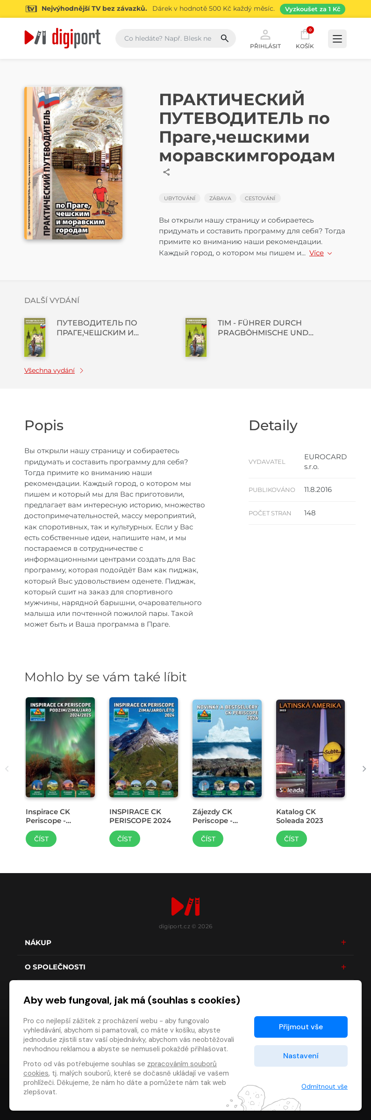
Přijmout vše (301, 1027)
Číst (41, 839)
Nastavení (301, 1056)
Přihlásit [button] (265, 38)
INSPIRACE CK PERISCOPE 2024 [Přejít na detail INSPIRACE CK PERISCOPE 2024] (140, 816)
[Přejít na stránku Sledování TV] (185, 9)
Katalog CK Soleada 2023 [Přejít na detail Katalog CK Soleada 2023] (299, 816)
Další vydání (51, 300)
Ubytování (179, 198)
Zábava (220, 198)
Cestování (260, 198)
